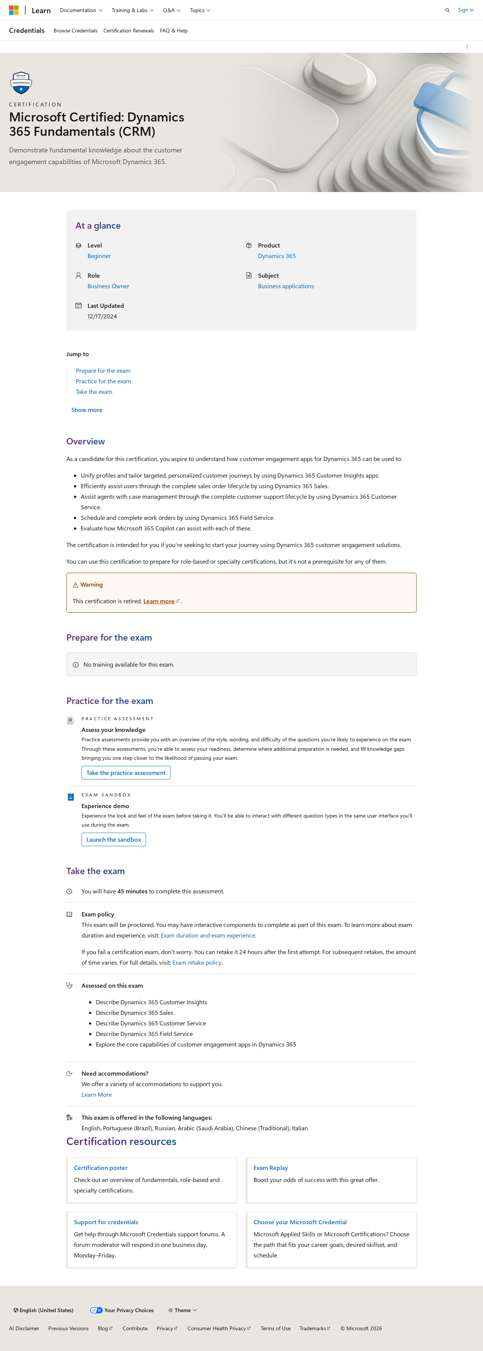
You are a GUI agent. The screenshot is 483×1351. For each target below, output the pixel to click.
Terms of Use (276, 1328)
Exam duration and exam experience (208, 935)
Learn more (159, 601)
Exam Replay (271, 1167)
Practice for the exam (103, 381)
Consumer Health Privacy (217, 1328)
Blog (103, 1328)
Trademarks (313, 1328)
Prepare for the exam (103, 370)
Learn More (97, 1094)
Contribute (135, 1328)
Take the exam (94, 391)
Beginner (99, 256)
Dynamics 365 (277, 256)
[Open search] (447, 10)
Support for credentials (106, 1222)
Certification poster (101, 1167)
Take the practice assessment (126, 772)
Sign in (466, 9)
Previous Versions (68, 1328)
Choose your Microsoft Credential (300, 1222)
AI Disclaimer (24, 1328)
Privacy (165, 1328)
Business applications (286, 286)
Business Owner (108, 286)
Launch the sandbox (113, 839)
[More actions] (467, 47)
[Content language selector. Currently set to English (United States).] (43, 1310)
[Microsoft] (14, 10)
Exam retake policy (197, 962)
